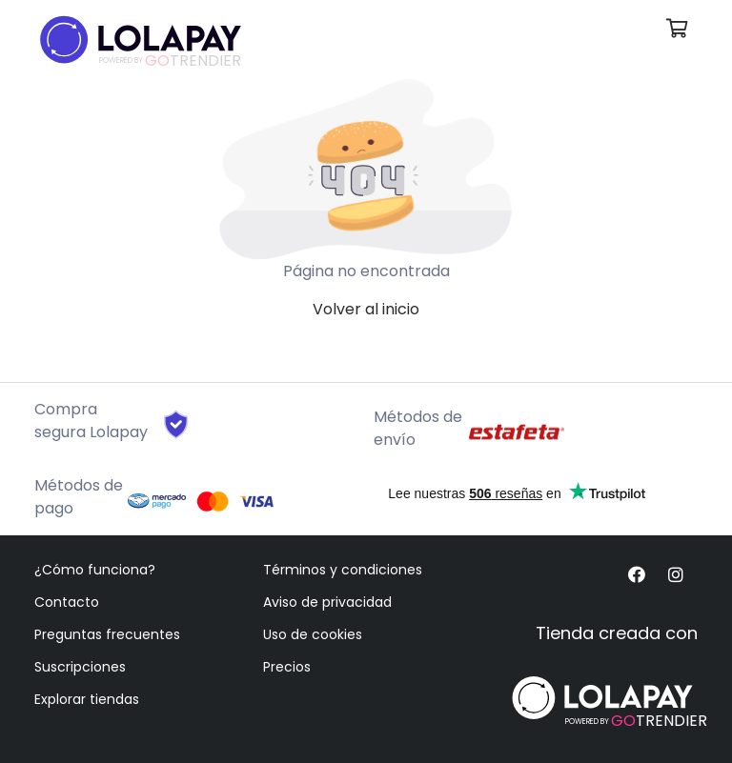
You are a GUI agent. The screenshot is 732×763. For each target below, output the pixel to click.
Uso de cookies (312, 634)
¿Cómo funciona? (94, 569)
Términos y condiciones (342, 569)
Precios (287, 666)
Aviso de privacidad (327, 602)
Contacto (66, 602)
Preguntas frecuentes (107, 634)
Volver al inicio (366, 309)
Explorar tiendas (86, 699)
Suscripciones (80, 666)
